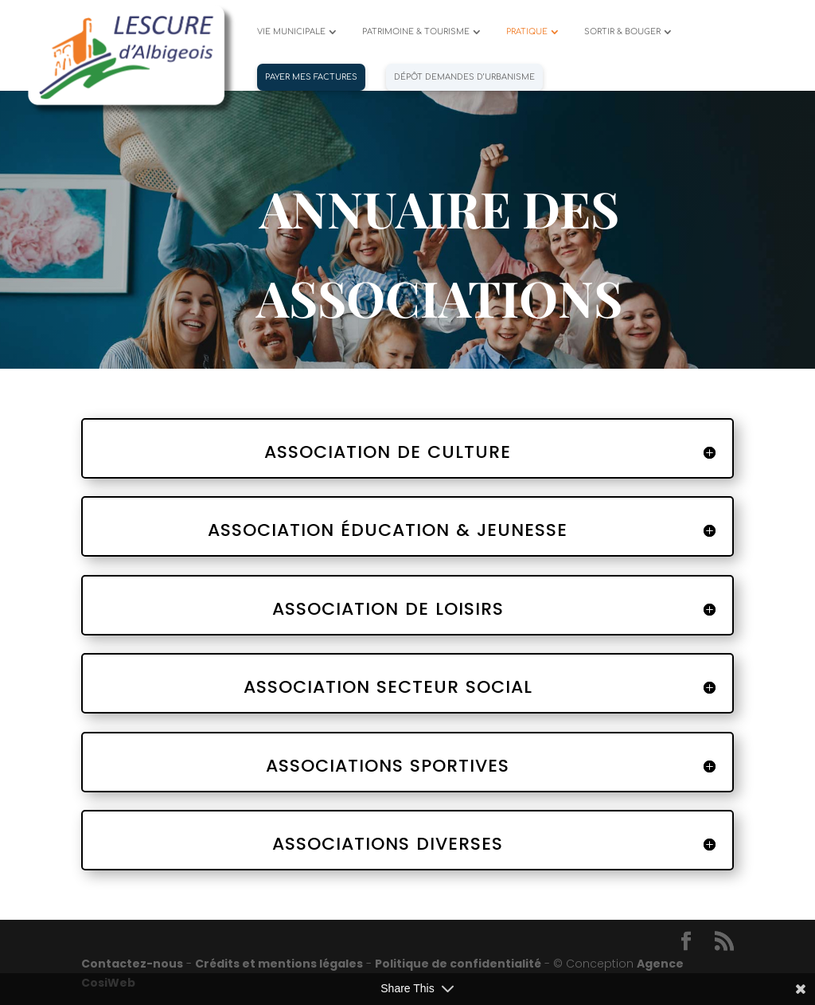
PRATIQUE (527, 31)
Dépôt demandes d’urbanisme (464, 76)
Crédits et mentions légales (279, 964)
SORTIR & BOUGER (622, 31)
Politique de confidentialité (458, 964)
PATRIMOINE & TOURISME (416, 31)
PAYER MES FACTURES (311, 76)
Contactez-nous (132, 964)
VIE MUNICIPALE (291, 31)
